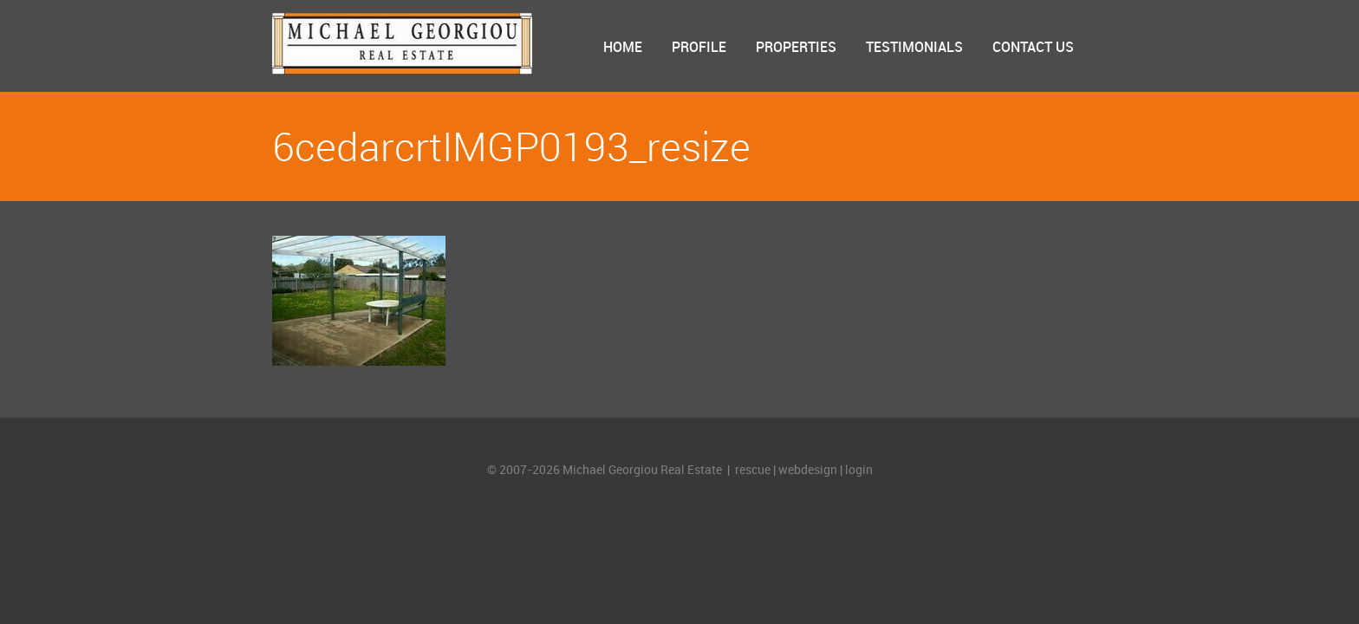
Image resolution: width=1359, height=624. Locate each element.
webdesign (807, 470)
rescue (752, 470)
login (859, 470)
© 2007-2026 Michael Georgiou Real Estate (606, 470)
